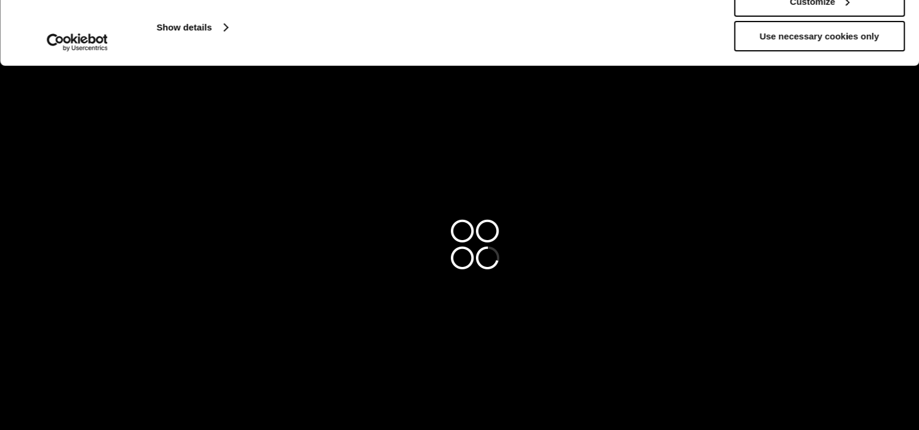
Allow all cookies (819, 29)
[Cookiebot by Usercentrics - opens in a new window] (77, 106)
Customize (820, 65)
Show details (184, 90)
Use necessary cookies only (819, 99)
